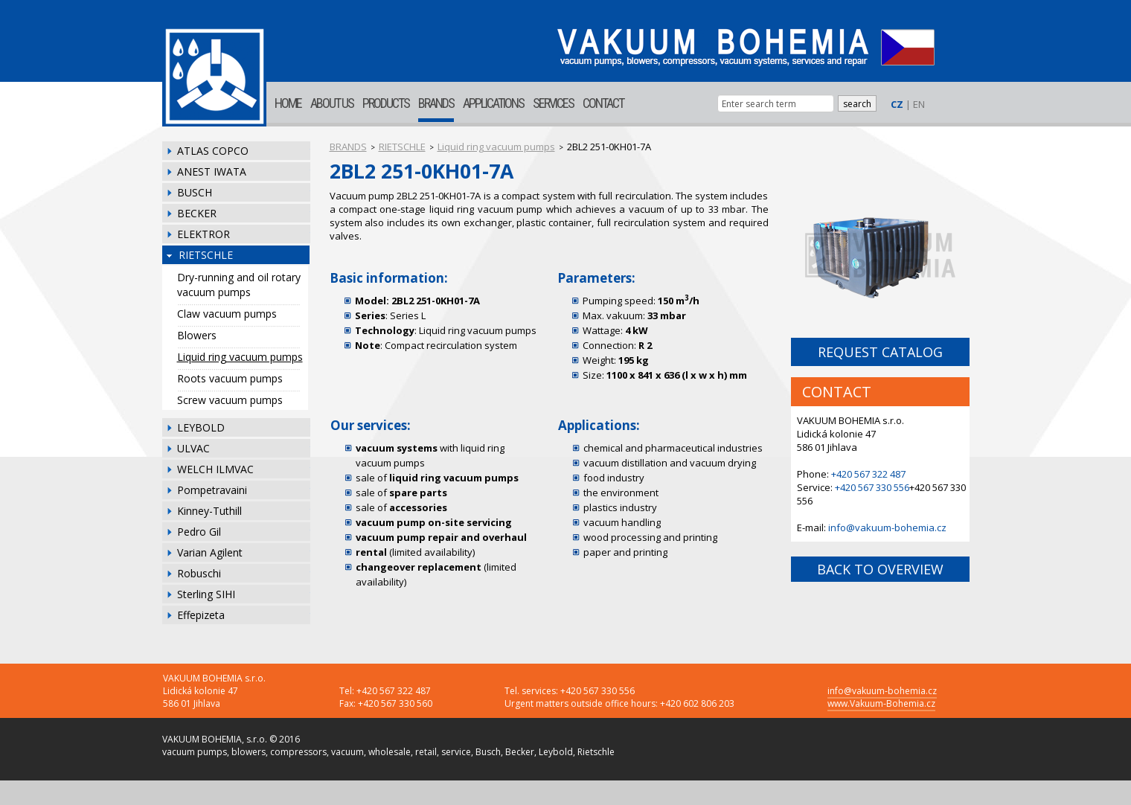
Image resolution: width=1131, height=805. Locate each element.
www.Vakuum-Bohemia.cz (881, 703)
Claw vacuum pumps (227, 314)
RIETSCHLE (206, 255)
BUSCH (194, 192)
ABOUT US (331, 103)
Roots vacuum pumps (230, 378)
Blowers (197, 335)
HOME (288, 103)
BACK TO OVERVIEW (880, 569)
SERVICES (553, 103)
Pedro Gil (199, 532)
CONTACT (603, 103)
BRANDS (436, 103)
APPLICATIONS (493, 103)
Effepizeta (201, 615)
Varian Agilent (210, 552)
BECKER (197, 213)
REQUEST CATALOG (880, 352)
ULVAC (193, 448)
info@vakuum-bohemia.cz (887, 527)
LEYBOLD (201, 427)
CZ (897, 104)
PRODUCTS (385, 103)
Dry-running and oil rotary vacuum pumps (239, 284)
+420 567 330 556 (872, 487)
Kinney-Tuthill (209, 511)
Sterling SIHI (206, 594)
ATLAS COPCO (213, 151)
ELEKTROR (203, 234)
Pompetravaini (212, 490)
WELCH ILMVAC (215, 469)
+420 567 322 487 (868, 474)
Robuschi (199, 573)
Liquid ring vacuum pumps (240, 357)
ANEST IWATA (211, 171)
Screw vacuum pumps (230, 400)
